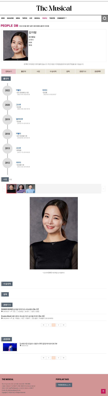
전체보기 (8, 71)
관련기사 (82, 71)
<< (43, 325)
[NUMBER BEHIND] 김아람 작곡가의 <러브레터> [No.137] (20, 309)
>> (63, 325)
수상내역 (53, 71)
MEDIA (18, 18)
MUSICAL (37, 18)
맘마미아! (19, 119)
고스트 (18, 105)
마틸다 (18, 90)
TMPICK (24, 18)
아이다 (44, 90)
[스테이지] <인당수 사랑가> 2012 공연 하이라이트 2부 (38, 344)
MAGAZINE (10, 18)
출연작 (23, 71)
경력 (68, 71)
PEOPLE (44, 18)
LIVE (30, 18)
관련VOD (98, 71)
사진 (38, 71)
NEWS (3, 18)
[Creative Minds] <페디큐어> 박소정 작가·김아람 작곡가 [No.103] (22, 316)
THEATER (52, 18)
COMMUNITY (62, 18)
